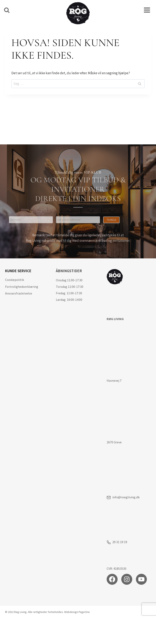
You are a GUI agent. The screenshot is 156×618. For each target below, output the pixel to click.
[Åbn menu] (147, 10)
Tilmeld (111, 191)
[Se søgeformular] (7, 10)
